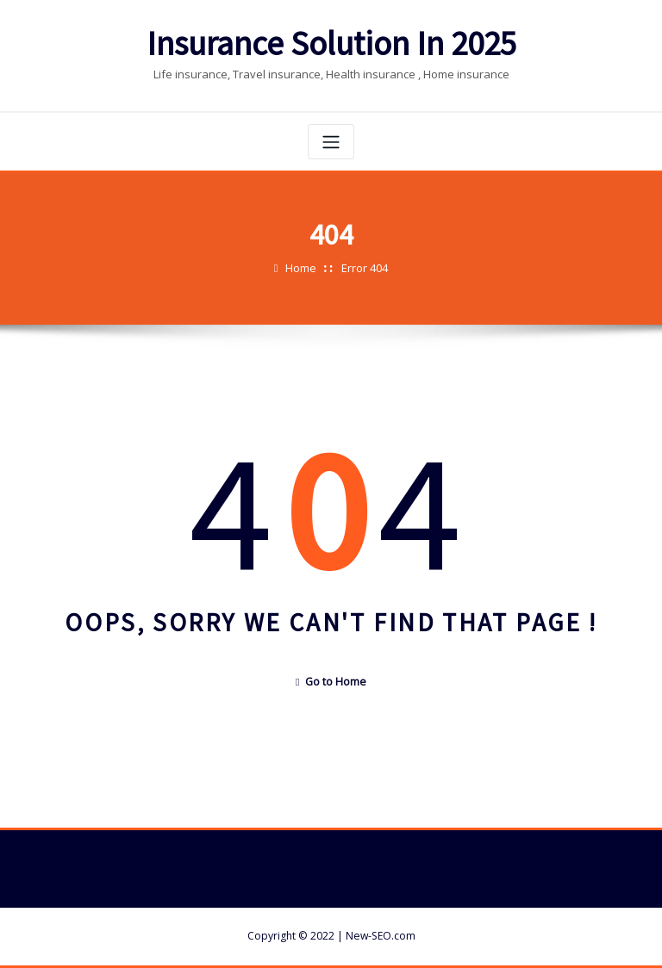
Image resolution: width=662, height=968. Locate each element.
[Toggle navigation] (331, 141)
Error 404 (364, 268)
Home (300, 268)
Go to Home (331, 681)
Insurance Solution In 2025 (331, 43)
